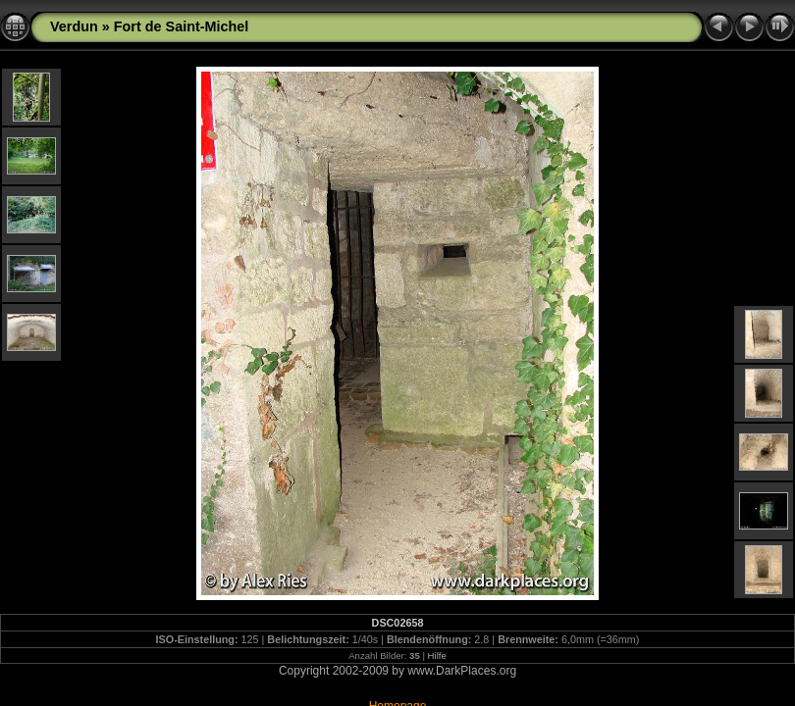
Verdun (74, 26)
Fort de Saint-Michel (181, 26)
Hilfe (437, 655)
